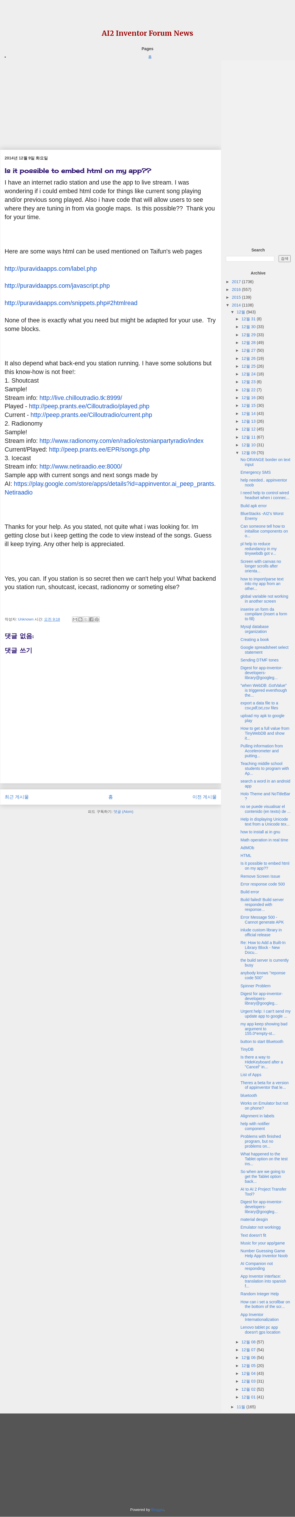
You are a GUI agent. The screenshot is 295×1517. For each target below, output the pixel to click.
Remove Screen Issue (260, 876)
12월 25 (249, 366)
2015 (237, 297)
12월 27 (249, 350)
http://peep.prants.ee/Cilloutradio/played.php (89, 406)
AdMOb (247, 847)
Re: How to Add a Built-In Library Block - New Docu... (263, 947)
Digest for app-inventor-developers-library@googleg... (262, 673)
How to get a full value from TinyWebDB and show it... (265, 733)
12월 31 (249, 319)
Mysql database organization (255, 629)
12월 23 (249, 381)
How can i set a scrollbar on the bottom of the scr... (265, 1304)
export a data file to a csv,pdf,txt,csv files (259, 705)
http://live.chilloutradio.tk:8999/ (80, 397)
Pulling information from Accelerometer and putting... (262, 751)
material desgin (254, 1219)
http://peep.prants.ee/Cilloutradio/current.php (91, 414)
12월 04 (249, 1373)
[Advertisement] (110, 100)
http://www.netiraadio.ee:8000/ (80, 466)
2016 (237, 289)
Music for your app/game (263, 1243)
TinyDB (247, 1049)
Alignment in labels (258, 1116)
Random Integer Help (260, 1294)
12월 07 (249, 1349)
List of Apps (251, 1074)
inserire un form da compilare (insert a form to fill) (264, 614)
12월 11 (249, 437)
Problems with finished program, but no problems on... (261, 1141)
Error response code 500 (263, 884)
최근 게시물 (17, 796)
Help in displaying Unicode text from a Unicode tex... (265, 821)
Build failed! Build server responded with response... (262, 904)
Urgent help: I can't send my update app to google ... (266, 1013)
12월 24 (249, 374)
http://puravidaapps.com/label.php (51, 268)
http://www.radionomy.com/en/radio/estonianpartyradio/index (121, 440)
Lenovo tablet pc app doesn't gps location (260, 1329)
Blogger (157, 1509)
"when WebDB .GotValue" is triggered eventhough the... (264, 690)
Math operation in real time (264, 840)
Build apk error (254, 505)
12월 (241, 312)
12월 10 (249, 445)
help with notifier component (255, 1126)
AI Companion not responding (257, 1266)
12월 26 (249, 358)
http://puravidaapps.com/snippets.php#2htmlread (71, 303)
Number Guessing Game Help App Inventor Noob (264, 1253)
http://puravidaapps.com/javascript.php (57, 285)
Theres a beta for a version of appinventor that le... (265, 1085)
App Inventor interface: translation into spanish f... (263, 1281)
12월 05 (249, 1365)
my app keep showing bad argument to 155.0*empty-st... (264, 1029)
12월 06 (249, 1357)
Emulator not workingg (261, 1227)
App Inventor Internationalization (260, 1317)
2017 (237, 281)
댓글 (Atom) (123, 811)
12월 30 (249, 326)
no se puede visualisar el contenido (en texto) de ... (266, 809)
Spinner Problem (256, 986)
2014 (237, 305)
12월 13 (249, 421)
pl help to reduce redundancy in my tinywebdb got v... (259, 549)
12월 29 (249, 334)
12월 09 (249, 452)
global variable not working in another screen (264, 599)
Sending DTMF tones (260, 660)
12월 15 (249, 405)
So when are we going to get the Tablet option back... (263, 1176)
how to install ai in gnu (260, 832)
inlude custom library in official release (261, 932)
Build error (250, 892)
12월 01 (249, 1397)
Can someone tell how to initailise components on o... (264, 531)
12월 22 (249, 390)
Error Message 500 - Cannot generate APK (262, 919)
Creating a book (255, 639)
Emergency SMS (256, 472)
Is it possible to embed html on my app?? (265, 866)
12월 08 (249, 1342)
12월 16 (249, 397)
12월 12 (249, 429)
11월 (241, 1407)
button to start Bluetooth (262, 1041)
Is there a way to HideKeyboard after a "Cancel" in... (262, 1062)
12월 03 (249, 1381)
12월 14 (249, 413)
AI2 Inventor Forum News (147, 33)
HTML (246, 855)
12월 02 (249, 1389)
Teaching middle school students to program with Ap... (265, 768)
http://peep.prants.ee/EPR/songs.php (99, 449)
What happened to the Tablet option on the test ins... (264, 1159)
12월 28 (249, 342)
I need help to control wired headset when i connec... (265, 495)
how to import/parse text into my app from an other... (262, 584)
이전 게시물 (204, 796)
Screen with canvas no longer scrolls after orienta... (261, 566)
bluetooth (249, 1095)
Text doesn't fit (253, 1235)
